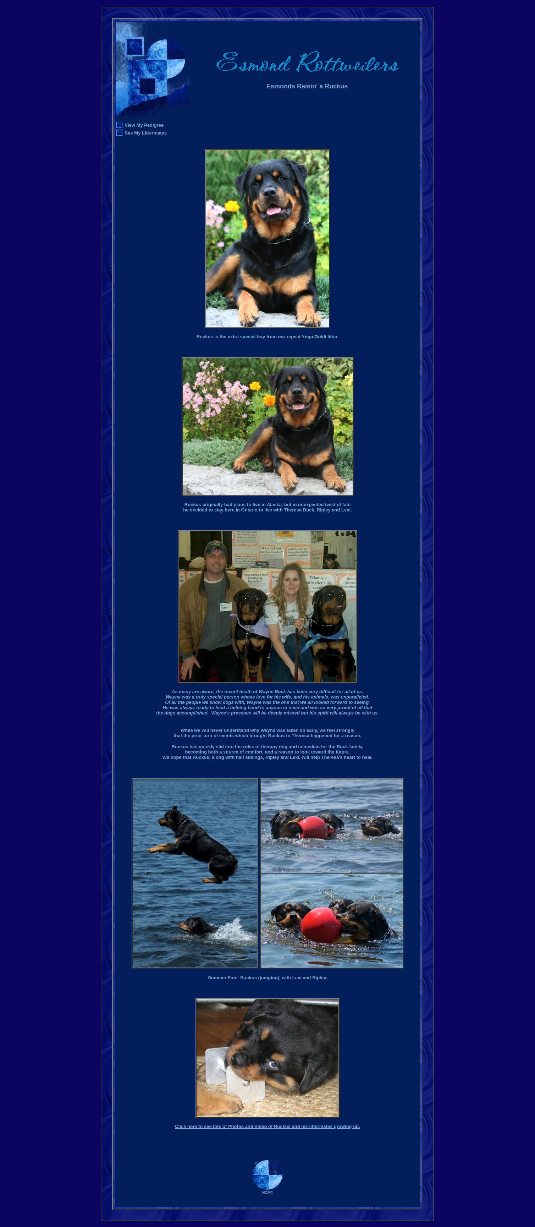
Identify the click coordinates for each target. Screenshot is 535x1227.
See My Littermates (146, 133)
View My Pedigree (144, 125)
